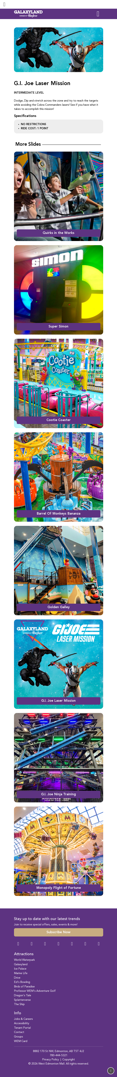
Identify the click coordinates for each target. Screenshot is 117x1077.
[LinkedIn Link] (98, 944)
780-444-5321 (58, 1055)
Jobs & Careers (23, 1019)
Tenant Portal (22, 1028)
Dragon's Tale (22, 995)
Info (17, 1013)
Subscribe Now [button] (58, 932)
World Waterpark (24, 960)
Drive (17, 978)
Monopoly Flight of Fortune (58, 888)
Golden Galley (59, 607)
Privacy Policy (50, 1059)
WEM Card (20, 1041)
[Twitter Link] (58, 944)
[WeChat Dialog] (72, 944)
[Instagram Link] (31, 944)
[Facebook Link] (18, 944)
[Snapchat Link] (45, 944)
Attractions (24, 954)
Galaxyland (20, 964)
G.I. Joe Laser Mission (58, 701)
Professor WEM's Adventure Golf (35, 991)
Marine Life (20, 973)
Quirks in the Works (58, 233)
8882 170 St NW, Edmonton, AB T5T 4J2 (58, 1051)
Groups (18, 1036)
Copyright (68, 1059)
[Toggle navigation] (4, 4)
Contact (19, 1032)
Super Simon (58, 326)
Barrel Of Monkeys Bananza (58, 513)
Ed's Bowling (22, 982)
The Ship (19, 1004)
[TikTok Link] (85, 944)
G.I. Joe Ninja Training (58, 794)
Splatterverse (22, 1000)
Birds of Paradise (24, 986)
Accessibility (21, 1023)
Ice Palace (20, 968)
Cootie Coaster (58, 420)
